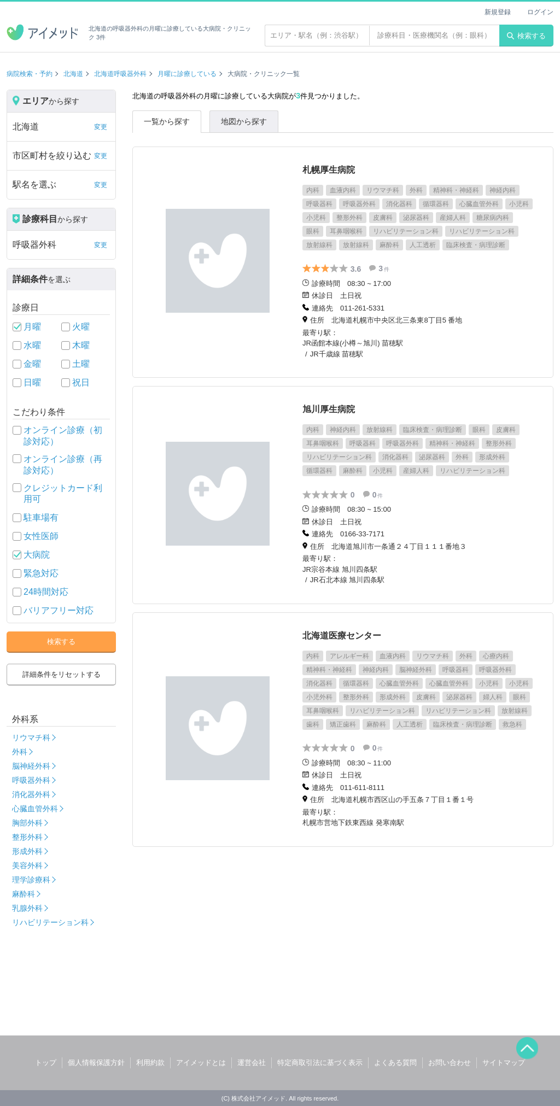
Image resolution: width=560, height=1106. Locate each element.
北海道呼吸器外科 (120, 74)
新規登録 (498, 12)
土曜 (81, 363)
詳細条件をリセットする (61, 674)
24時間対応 (46, 591)
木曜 (81, 345)
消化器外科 (31, 794)
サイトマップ (503, 1062)
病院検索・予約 (29, 74)
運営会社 (251, 1062)
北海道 (73, 74)
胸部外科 (27, 822)
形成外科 (27, 851)
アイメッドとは (201, 1062)
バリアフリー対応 (59, 610)
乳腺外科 (27, 908)
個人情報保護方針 (96, 1062)
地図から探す (244, 121)
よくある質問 (395, 1062)
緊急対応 (41, 573)
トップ (45, 1062)
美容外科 (27, 865)
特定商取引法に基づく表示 (320, 1062)
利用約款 (150, 1062)
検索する (526, 36)
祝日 (81, 382)
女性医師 (41, 536)
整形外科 (27, 837)
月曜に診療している (187, 74)
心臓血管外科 (35, 808)
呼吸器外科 (31, 780)
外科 (19, 751)
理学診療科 (31, 879)
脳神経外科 (31, 766)
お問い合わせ (449, 1062)
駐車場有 (41, 517)
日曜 (32, 382)
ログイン (540, 12)
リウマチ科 (31, 737)
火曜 (81, 326)
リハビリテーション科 (50, 922)
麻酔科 (23, 894)
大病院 (37, 554)
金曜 (32, 363)
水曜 (32, 345)
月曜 (32, 326)
